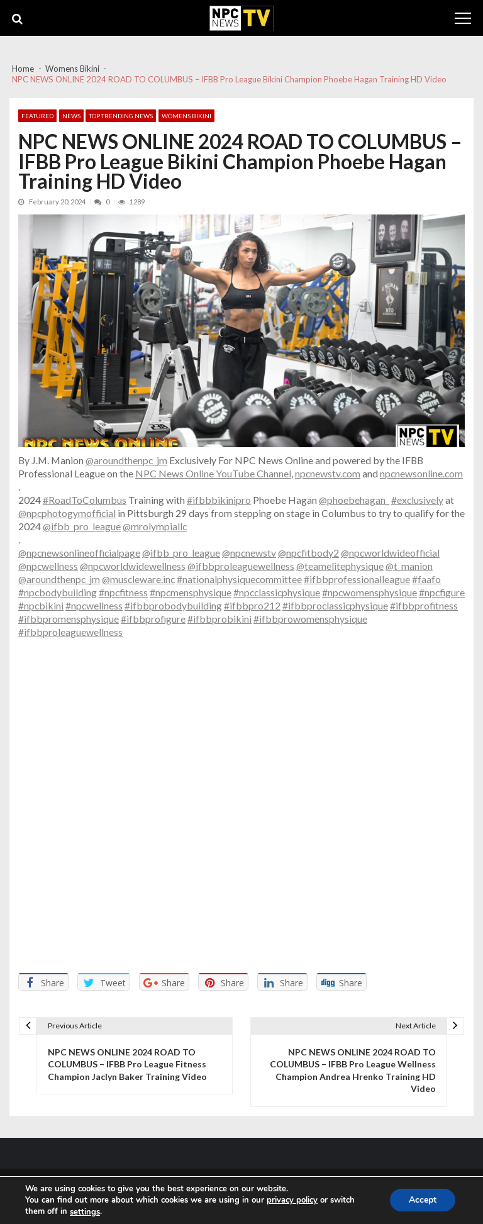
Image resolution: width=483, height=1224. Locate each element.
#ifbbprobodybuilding (173, 605)
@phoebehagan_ (354, 500)
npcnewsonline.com (421, 473)
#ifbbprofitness (424, 605)
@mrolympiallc (155, 526)
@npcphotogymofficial (67, 513)
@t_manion (409, 566)
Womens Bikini (186, 116)
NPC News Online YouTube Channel (213, 473)
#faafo (426, 579)
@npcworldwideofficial (390, 553)
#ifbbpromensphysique (68, 619)
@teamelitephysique (340, 566)
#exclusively (417, 500)
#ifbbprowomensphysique (310, 619)
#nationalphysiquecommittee (239, 579)
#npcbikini (41, 605)
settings (85, 1212)
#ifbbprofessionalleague (357, 579)
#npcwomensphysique (369, 592)
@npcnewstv (249, 553)
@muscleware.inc (138, 579)
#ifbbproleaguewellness (70, 632)
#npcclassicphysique (276, 592)
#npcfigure (442, 592)
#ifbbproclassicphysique (335, 605)
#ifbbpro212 (252, 605)
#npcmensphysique (190, 592)
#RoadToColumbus (84, 500)
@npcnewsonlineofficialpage (79, 553)
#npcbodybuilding (57, 592)
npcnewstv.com (327, 473)
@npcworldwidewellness (133, 566)
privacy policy (292, 1200)
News (71, 116)
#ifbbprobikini (219, 619)
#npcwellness (94, 605)
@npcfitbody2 (308, 553)
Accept (422, 1200)
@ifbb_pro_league (82, 526)
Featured (37, 116)
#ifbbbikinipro (219, 500)
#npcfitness (123, 592)
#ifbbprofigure (153, 619)
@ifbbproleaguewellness (240, 566)
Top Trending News (121, 116)
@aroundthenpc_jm (126, 460)
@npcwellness (48, 566)
